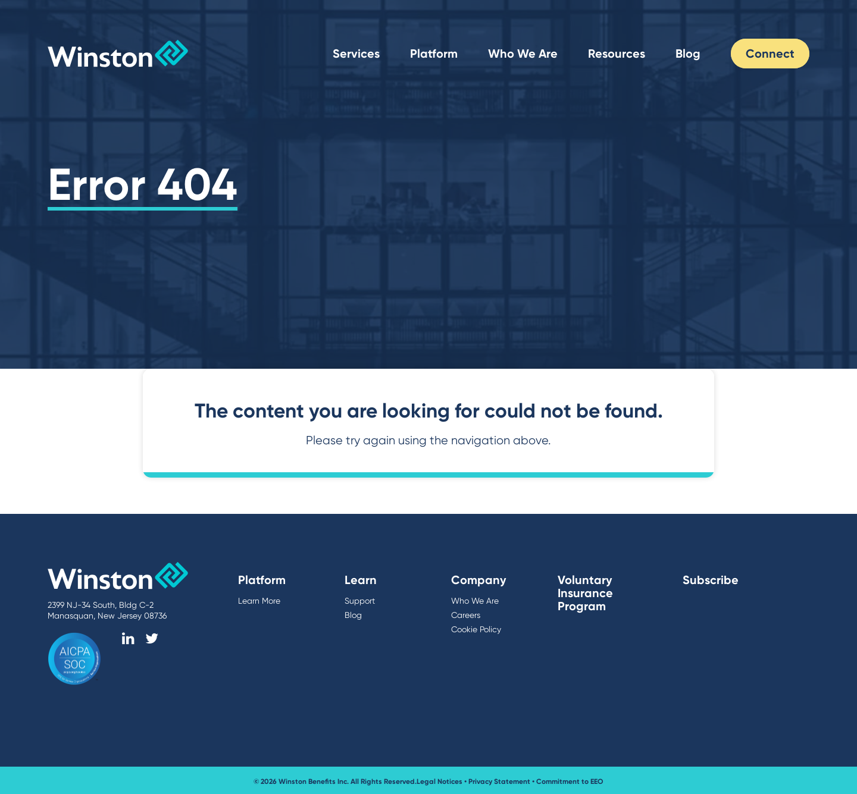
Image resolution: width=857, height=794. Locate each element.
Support (360, 600)
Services (356, 53)
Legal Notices (439, 781)
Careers (465, 615)
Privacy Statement (499, 781)
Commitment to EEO (569, 781)
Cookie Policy (476, 629)
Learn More (259, 600)
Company (478, 579)
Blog (687, 53)
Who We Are (523, 53)
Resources (616, 53)
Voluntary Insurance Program (585, 593)
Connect (770, 53)
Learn (361, 579)
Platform (434, 53)
